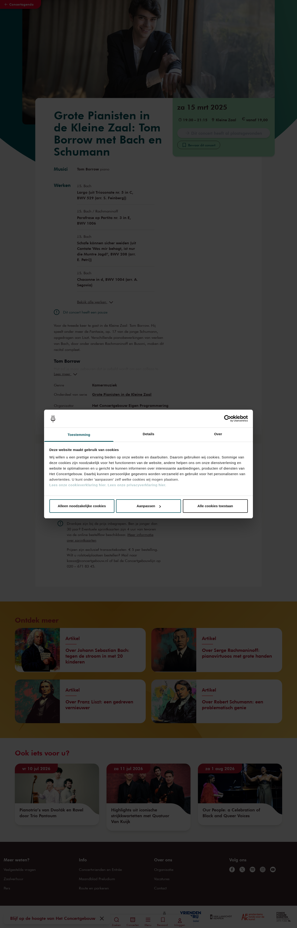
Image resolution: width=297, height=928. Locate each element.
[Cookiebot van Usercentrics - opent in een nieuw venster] (227, 418)
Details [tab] (148, 434)
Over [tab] (218, 434)
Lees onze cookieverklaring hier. (78, 485)
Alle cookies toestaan (215, 506)
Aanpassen (149, 506)
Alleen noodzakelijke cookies (82, 506)
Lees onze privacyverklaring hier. (137, 485)
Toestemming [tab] (79, 435)
